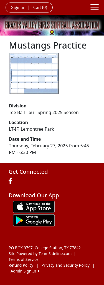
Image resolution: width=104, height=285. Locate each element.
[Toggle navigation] (94, 7)
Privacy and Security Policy (66, 265)
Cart (40, 7)
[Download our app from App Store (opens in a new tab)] (34, 206)
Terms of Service (24, 259)
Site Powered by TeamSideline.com (40, 253)
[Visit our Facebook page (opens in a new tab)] (12, 181)
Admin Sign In (25, 271)
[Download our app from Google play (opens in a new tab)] (34, 220)
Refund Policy (21, 265)
